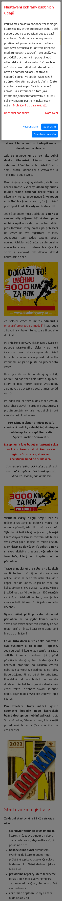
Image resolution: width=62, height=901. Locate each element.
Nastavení (51, 113)
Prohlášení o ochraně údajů (29, 105)
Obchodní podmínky (16, 113)
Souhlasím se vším (45, 134)
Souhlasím (49, 126)
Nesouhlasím (30, 126)
